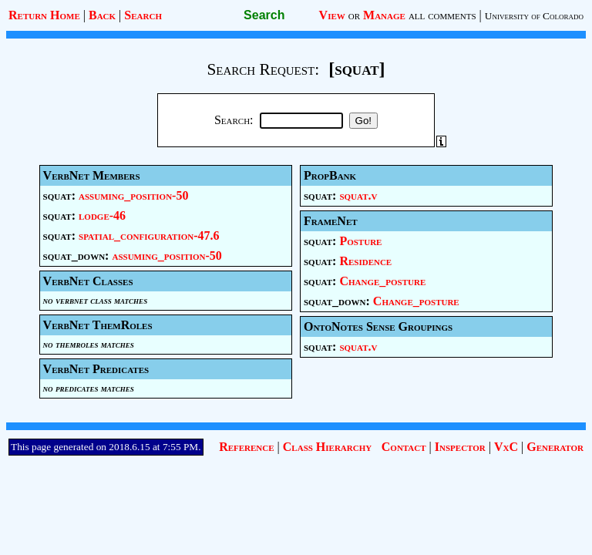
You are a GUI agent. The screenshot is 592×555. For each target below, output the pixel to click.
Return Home (44, 15)
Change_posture (382, 281)
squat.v (358, 195)
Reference (246, 446)
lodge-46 (102, 215)
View (332, 15)
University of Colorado (534, 16)
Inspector (460, 446)
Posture (360, 240)
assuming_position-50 (133, 195)
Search (143, 15)
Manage (384, 15)
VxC (506, 446)
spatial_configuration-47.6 (149, 235)
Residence (365, 260)
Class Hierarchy (327, 446)
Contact (404, 446)
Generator (555, 446)
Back (102, 15)
